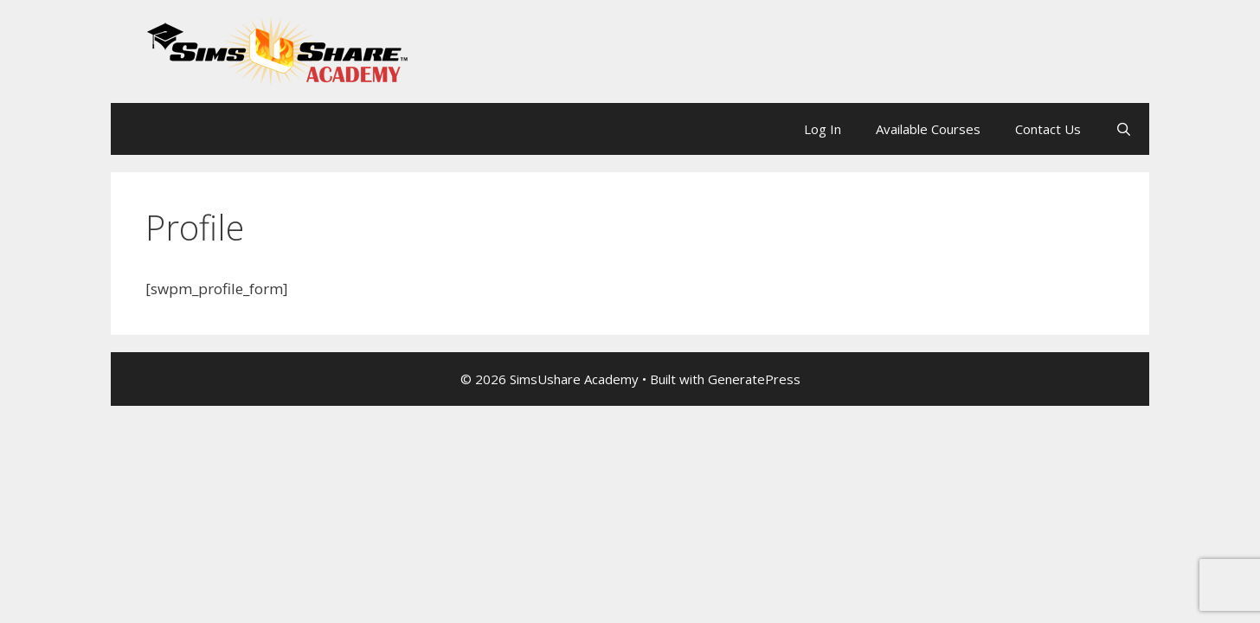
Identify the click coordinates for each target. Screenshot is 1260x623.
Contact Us (1048, 129)
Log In (822, 129)
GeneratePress (754, 379)
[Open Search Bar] (1123, 129)
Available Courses (928, 129)
